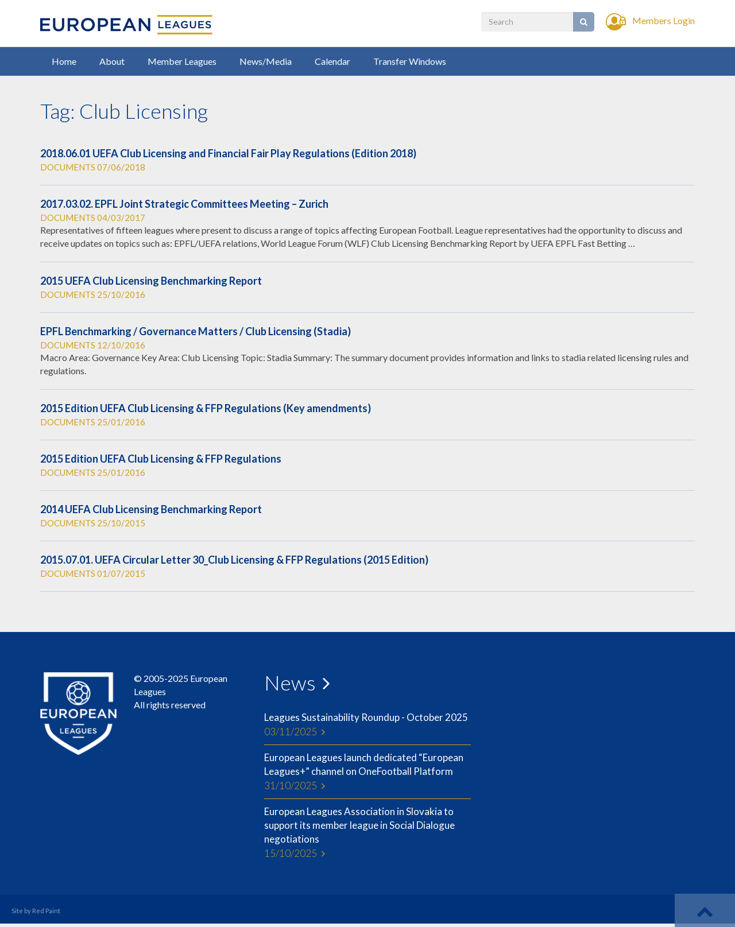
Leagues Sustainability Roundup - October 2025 (367, 725)
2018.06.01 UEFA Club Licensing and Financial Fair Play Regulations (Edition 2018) (228, 153)
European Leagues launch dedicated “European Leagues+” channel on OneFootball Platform (367, 772)
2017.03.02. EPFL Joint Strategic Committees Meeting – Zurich (184, 203)
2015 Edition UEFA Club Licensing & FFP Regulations (160, 458)
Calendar (332, 61)
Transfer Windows (409, 61)
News (290, 682)
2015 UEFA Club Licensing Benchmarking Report (151, 280)
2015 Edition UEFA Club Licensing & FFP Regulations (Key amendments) (205, 408)
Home (64, 61)
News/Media (265, 61)
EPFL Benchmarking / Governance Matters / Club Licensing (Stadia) (195, 331)
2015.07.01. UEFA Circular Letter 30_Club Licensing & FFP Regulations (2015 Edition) (234, 559)
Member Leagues (182, 61)
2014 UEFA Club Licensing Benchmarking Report (151, 509)
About (112, 61)
